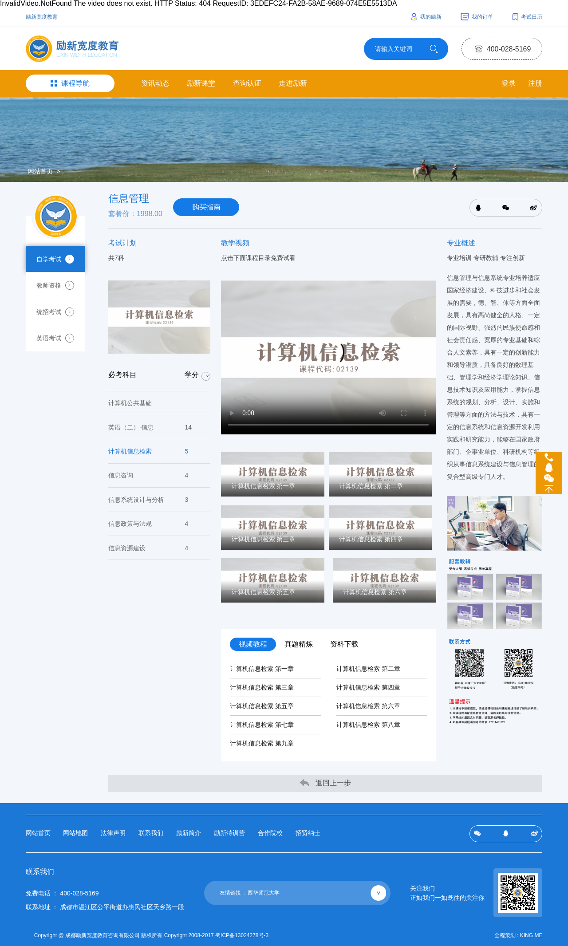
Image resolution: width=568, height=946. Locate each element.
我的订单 (477, 17)
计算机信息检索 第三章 (262, 687)
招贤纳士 (308, 832)
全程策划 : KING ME (518, 935)
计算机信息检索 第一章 (262, 669)
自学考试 (55, 259)
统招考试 (55, 312)
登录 (508, 83)
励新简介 (188, 832)
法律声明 (113, 832)
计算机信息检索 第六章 (368, 706)
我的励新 (426, 17)
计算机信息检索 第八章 (368, 725)
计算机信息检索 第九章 (262, 743)
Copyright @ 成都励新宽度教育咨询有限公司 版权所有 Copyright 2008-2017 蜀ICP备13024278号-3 (152, 935)
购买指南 (206, 208)
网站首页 (40, 171)
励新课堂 (201, 83)
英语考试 (55, 339)
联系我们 (150, 832)
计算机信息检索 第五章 (262, 706)
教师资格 (55, 286)
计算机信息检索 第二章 (368, 669)
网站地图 (75, 832)
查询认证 (247, 83)
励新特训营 (229, 832)
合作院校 (270, 832)
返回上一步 (325, 783)
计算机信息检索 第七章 (262, 725)
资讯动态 (155, 83)
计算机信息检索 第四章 (368, 687)
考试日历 (528, 17)
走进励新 (293, 83)
